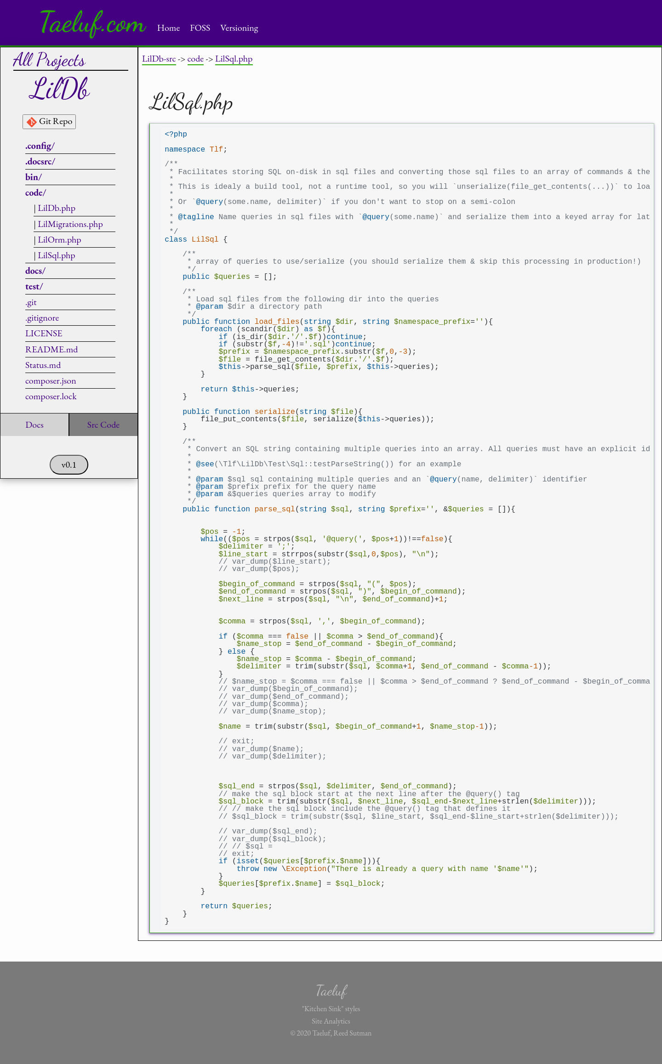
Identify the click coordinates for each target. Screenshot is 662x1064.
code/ (35, 192)
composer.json (50, 380)
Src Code (103, 424)
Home (168, 28)
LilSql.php (56, 255)
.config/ (40, 146)
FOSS (200, 28)
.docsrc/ (40, 161)
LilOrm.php (59, 239)
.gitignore (42, 317)
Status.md (43, 365)
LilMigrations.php (70, 224)
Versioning (239, 28)
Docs (34, 424)
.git (31, 302)
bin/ (33, 177)
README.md (51, 349)
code (196, 58)
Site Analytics (331, 1021)
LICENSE (44, 333)
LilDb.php (56, 208)
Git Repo (49, 121)
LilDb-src (159, 58)
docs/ (35, 271)
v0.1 (69, 464)
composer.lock (51, 396)
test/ (34, 286)
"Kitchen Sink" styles (331, 1008)
